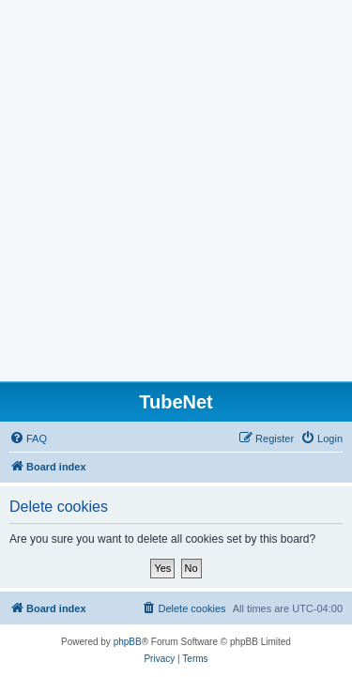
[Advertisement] (176, 196)
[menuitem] (28, 438)
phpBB (128, 642)
